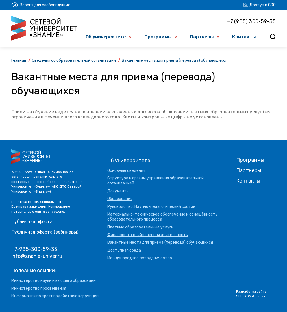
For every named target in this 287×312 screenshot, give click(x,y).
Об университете (106, 36)
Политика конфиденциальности (37, 202)
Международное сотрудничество (139, 258)
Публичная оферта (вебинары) (44, 232)
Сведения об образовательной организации (74, 60)
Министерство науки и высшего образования (54, 280)
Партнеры (202, 36)
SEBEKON (243, 296)
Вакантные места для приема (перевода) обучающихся (160, 242)
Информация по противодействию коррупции (55, 296)
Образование (119, 198)
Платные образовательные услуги (140, 227)
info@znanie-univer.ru (36, 256)
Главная (18, 60)
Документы (118, 191)
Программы (158, 36)
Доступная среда (124, 250)
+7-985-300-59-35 (34, 249)
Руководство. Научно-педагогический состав (151, 206)
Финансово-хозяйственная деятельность (147, 234)
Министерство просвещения (38, 288)
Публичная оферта (32, 221)
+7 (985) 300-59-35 (251, 21)
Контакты (244, 36)
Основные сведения (126, 170)
